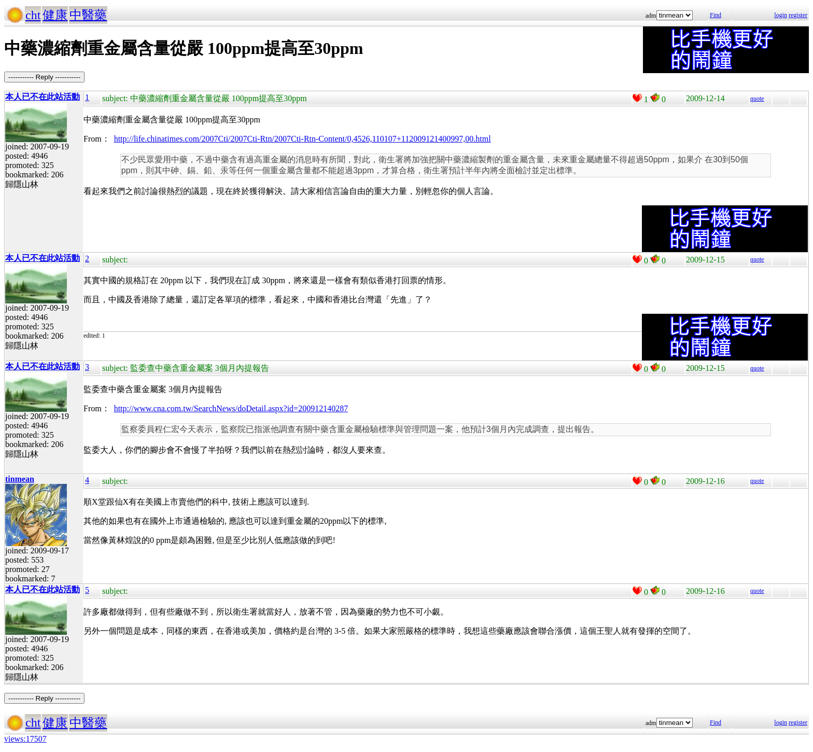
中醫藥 (88, 15)
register (798, 15)
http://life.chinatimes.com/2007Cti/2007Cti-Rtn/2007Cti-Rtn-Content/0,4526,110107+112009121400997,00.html (302, 138)
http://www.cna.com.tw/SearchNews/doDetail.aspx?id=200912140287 (231, 408)
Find (715, 15)
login (780, 15)
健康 (55, 15)
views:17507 (25, 738)
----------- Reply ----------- (44, 77)
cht (32, 15)
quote (757, 98)
